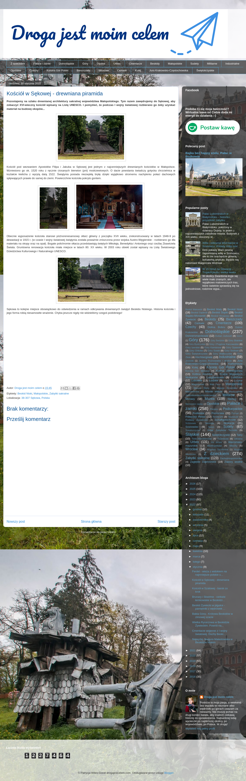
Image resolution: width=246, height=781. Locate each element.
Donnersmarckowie (196, 335)
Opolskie (16, 70)
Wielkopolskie (214, 445)
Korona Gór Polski (57, 70)
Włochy (233, 445)
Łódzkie (213, 380)
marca (197, 556)
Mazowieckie (192, 391)
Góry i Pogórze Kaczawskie (224, 344)
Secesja (209, 423)
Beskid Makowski (193, 309)
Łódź (226, 380)
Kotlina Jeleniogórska (229, 370)
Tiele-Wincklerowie (202, 438)
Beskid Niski (25, 393)
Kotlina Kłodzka (202, 374)
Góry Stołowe (231, 350)
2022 (193, 504)
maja (196, 545)
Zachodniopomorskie (231, 458)
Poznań (235, 413)
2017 (193, 671)
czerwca (198, 540)
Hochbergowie (204, 357)
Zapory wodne (233, 461)
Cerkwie (122, 70)
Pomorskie (217, 413)
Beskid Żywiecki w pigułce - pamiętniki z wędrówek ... (208, 607)
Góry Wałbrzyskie (222, 353)
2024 (193, 494)
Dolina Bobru (216, 327)
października (201, 519)
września (198, 525)
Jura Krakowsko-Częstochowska (168, 70)
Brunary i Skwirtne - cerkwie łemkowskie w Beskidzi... (208, 598)
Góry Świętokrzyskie (196, 353)
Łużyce (238, 380)
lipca (196, 535)
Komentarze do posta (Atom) (98, 532)
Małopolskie (175, 63)
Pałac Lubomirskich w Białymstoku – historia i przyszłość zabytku (216, 217)
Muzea (210, 398)
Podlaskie (198, 413)
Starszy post (166, 521)
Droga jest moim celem (218, 696)
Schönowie (190, 423)
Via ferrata (216, 442)
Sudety (194, 63)
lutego (197, 561)
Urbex (117, 63)
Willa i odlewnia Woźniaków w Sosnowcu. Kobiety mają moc (220, 244)
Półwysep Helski (195, 416)
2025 (193, 488)
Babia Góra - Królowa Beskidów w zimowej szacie (212, 615)
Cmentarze (135, 63)
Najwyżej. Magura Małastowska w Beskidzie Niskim (212, 641)
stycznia (198, 566)
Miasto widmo (213, 391)
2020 (193, 655)
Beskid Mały (214, 309)
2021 (193, 650)
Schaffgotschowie (225, 419)
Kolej (138, 70)
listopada (198, 514)
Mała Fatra (215, 384)
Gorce (239, 336)
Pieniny (214, 409)
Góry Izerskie (192, 347)
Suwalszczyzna (192, 430)
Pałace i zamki (42, 63)
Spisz (211, 426)
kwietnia (198, 551)
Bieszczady (83, 70)
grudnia (198, 509)
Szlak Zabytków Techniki (222, 430)
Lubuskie (196, 380)
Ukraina (238, 438)
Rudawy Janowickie (196, 419)
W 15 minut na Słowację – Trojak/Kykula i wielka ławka (219, 270)
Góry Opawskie (234, 347)
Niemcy (232, 398)
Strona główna (91, 521)
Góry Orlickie (196, 350)
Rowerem (218, 416)
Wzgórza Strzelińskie (217, 449)
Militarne (212, 63)
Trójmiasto (223, 438)
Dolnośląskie (66, 63)
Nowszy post (16, 521)
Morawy (190, 398)
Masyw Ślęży (201, 388)
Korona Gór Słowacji (197, 370)
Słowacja (228, 423)
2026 (193, 483)
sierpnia (198, 530)
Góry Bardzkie (217, 340)
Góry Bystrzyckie (197, 344)
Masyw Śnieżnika (227, 388)
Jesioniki (189, 361)
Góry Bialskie (235, 340)
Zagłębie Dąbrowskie (203, 461)
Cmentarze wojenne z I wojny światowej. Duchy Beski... (209, 632)
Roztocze (233, 416)
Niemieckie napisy (194, 404)
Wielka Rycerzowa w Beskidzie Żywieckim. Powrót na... (210, 624)
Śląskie (101, 63)
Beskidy (155, 63)
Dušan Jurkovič (223, 335)
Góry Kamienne (212, 347)
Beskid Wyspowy (220, 315)
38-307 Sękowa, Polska (35, 397)
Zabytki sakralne (59, 393)
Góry (85, 63)
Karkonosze (235, 363)
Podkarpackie (232, 409)
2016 (193, 676)
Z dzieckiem (18, 63)
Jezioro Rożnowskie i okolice (215, 360)
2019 (193, 660)
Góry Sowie (213, 350)
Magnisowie (197, 384)
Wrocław (104, 70)
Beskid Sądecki (199, 312)
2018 (193, 666)
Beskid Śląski (220, 312)
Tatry (239, 434)
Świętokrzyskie (205, 70)
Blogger (168, 772)
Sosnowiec (191, 426)
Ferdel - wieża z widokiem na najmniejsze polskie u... (209, 573)
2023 (193, 499)
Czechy (33, 70)
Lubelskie (236, 377)
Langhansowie (215, 377)
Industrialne (232, 63)
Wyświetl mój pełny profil (200, 728)
